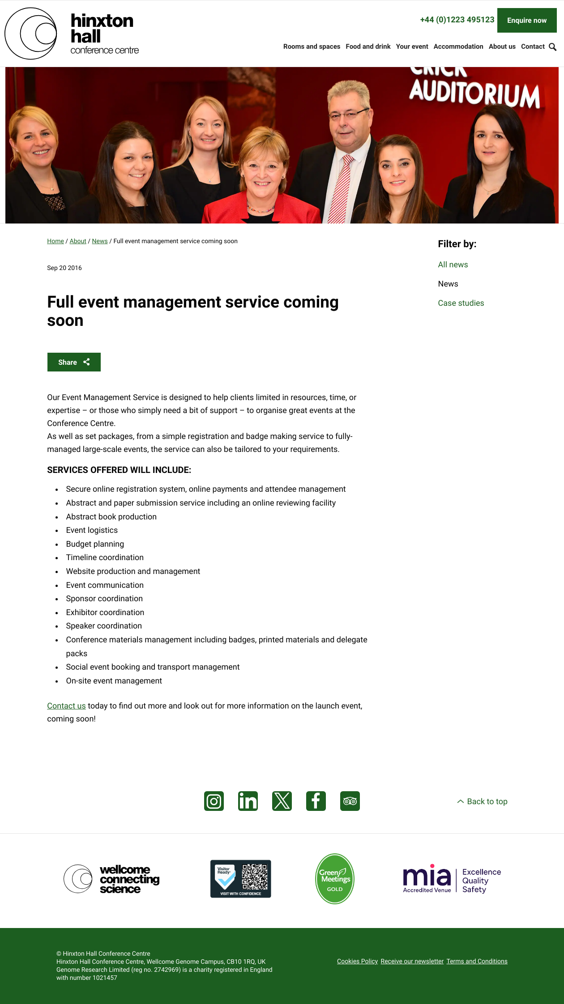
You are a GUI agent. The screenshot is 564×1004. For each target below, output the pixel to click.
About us (502, 46)
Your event (412, 46)
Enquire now (527, 20)
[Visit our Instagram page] (214, 801)
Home (55, 241)
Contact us (66, 706)
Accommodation (458, 46)
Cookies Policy (357, 961)
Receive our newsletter (412, 961)
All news (453, 265)
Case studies (461, 303)
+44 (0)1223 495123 (457, 20)
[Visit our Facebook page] (316, 801)
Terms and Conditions (477, 961)
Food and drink (368, 46)
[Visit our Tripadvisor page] (350, 801)
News (100, 241)
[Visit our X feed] (282, 801)
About (78, 241)
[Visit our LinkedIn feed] (248, 801)
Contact (533, 46)
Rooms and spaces (311, 46)
